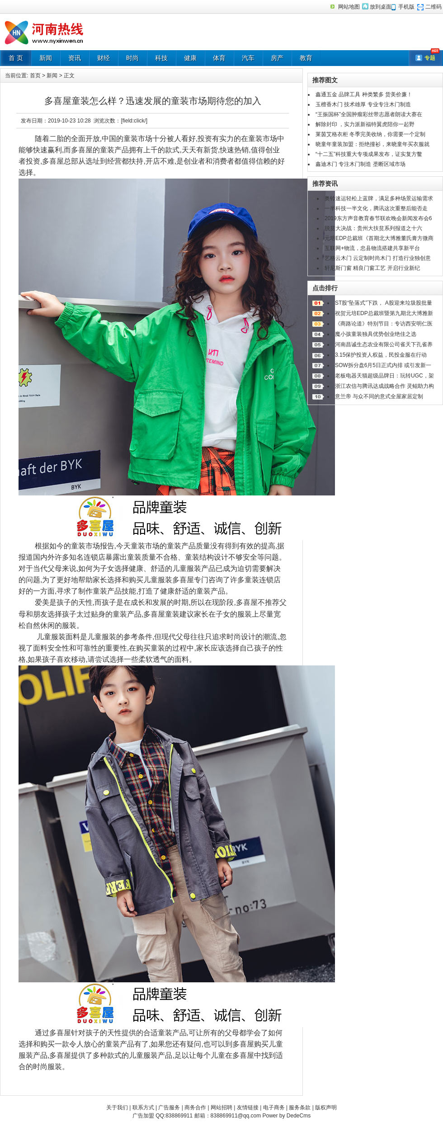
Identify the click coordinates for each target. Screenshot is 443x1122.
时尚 (132, 57)
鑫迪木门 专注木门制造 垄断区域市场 (360, 164)
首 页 (16, 57)
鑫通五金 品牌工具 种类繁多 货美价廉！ (364, 94)
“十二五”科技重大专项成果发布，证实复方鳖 (369, 154)
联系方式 (143, 1107)
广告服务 (169, 1107)
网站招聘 (221, 1107)
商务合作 (195, 1107)
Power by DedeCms (286, 1116)
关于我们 (117, 1107)
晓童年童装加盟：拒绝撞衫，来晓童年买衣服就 (372, 144)
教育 (306, 57)
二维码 (433, 7)
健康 (190, 57)
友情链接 (248, 1107)
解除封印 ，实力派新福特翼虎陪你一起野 (365, 124)
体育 (219, 57)
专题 (429, 58)
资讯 (74, 57)
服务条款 (300, 1107)
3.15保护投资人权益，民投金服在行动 (381, 355)
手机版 (406, 7)
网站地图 (349, 7)
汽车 (248, 57)
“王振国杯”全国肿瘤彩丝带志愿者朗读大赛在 (369, 114)
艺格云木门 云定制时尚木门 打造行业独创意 (378, 258)
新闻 (45, 57)
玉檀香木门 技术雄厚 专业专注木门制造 (363, 104)
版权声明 (326, 1107)
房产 (277, 57)
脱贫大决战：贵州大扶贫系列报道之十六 (373, 228)
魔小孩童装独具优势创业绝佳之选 (375, 334)
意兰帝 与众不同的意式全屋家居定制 (379, 396)
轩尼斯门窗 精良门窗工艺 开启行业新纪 (372, 268)
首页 (35, 75)
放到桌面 (380, 7)
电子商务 (274, 1107)
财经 (103, 57)
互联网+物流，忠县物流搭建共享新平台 (372, 248)
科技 (161, 57)
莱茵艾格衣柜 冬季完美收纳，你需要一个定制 (370, 134)
